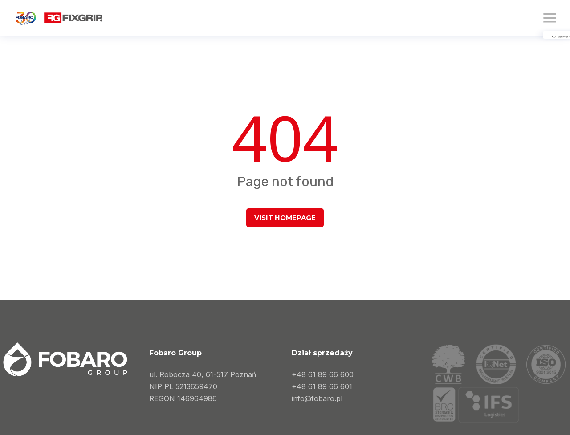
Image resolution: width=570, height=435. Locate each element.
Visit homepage (285, 217)
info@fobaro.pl (317, 398)
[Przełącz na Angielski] (515, 14)
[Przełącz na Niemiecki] (547, 14)
